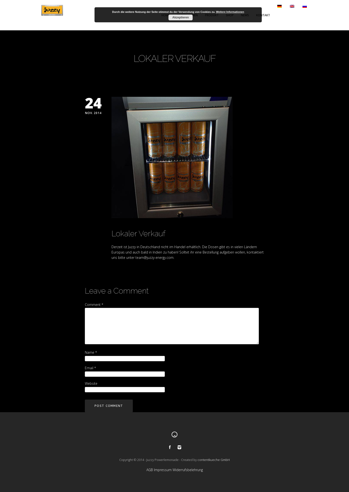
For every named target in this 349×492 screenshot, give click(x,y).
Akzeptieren (180, 17)
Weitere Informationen (230, 11)
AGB (149, 469)
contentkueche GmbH (214, 460)
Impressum (163, 469)
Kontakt (263, 15)
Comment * (94, 304)
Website (91, 383)
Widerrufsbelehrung (188, 469)
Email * (90, 368)
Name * (91, 352)
